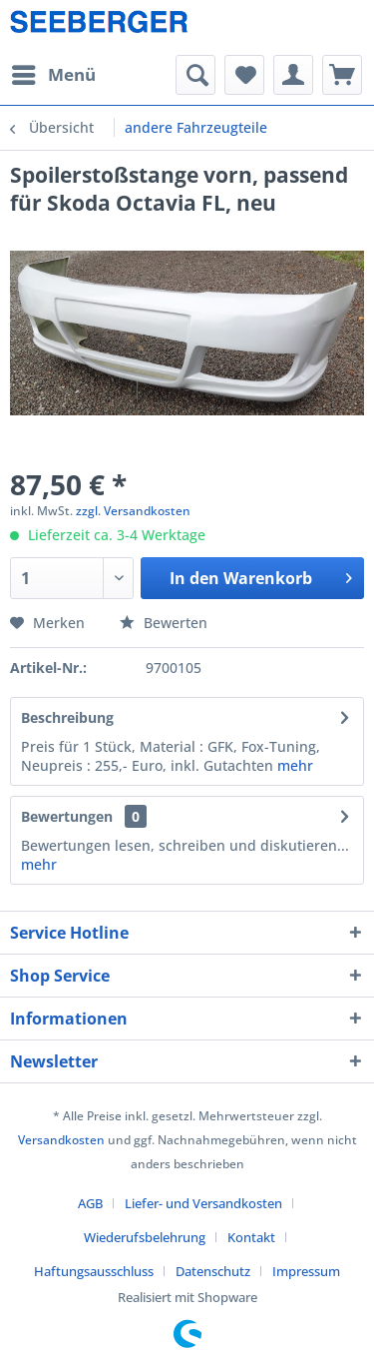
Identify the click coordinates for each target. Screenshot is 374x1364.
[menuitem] (53, 75)
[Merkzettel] (244, 75)
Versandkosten (61, 1139)
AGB (90, 1203)
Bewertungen (67, 816)
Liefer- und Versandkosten (203, 1203)
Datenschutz (213, 1271)
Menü (54, 72)
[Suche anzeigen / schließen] (195, 75)
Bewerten (163, 622)
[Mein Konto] (293, 75)
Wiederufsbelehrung (144, 1237)
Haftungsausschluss (94, 1271)
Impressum (306, 1271)
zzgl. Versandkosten (133, 510)
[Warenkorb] (342, 75)
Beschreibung (67, 717)
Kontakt (251, 1237)
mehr (295, 765)
